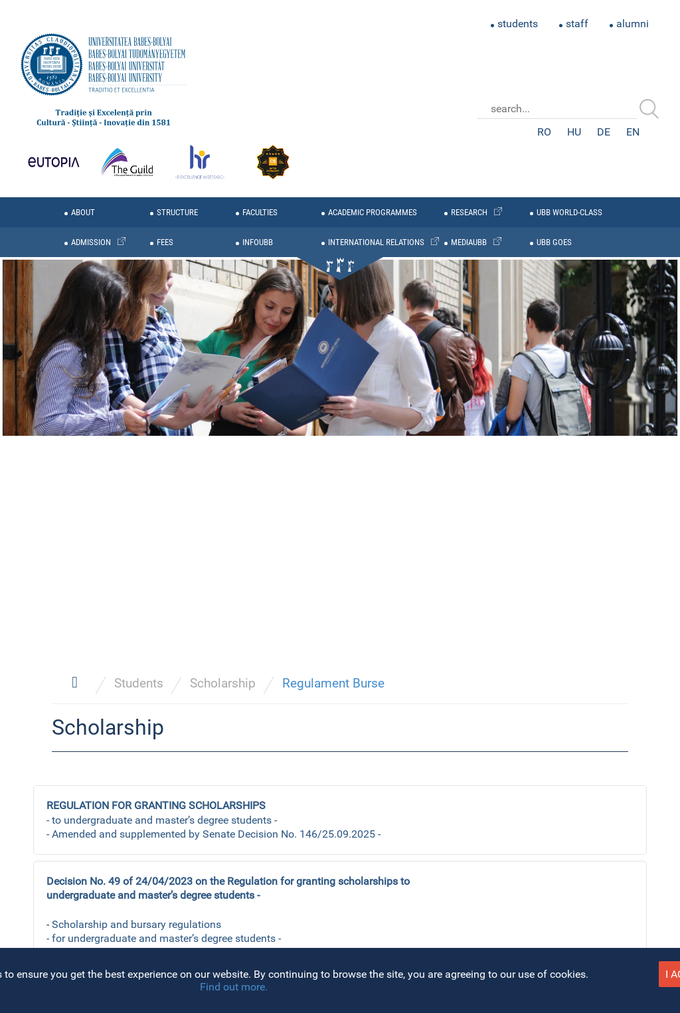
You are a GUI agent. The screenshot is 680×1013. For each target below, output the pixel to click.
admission (91, 242)
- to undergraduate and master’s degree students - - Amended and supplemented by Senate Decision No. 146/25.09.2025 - (213, 819)
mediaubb (469, 242)
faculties (260, 212)
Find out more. (234, 986)
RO (544, 132)
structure (177, 212)
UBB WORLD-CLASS (569, 212)
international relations (376, 242)
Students (138, 683)
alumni (632, 23)
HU (574, 132)
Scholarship (223, 683)
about (83, 212)
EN (632, 132)
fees (165, 242)
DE (603, 132)
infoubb (257, 242)
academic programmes (372, 212)
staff (577, 23)
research (469, 212)
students (517, 23)
